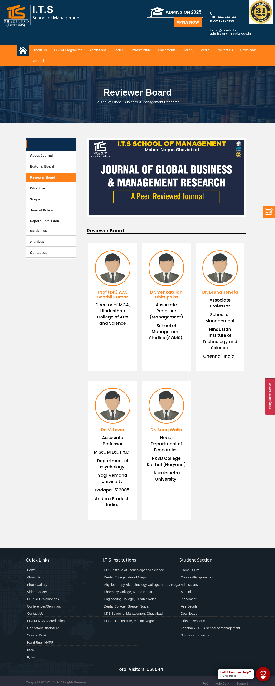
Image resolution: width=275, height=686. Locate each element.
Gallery (188, 50)
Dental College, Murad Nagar (125, 577)
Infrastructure (141, 50)
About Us (40, 50)
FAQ (205, 683)
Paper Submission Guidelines (44, 226)
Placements (166, 50)
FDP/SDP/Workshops (43, 599)
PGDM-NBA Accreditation (46, 621)
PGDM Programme (68, 50)
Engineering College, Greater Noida (130, 599)
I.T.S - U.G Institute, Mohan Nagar (129, 621)
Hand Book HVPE (40, 643)
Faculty (119, 50)
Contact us (38, 253)
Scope (35, 199)
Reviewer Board (42, 177)
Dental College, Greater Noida (126, 606)
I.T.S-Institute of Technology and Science (134, 570)
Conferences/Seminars (44, 606)
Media (204, 50)
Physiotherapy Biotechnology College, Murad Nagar (142, 585)
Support (242, 683)
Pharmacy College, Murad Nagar (128, 592)
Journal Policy (41, 210)
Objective (37, 188)
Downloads (248, 50)
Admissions (97, 50)
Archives (37, 242)
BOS (30, 650)
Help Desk (222, 683)
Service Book (37, 635)
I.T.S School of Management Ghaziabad (133, 613)
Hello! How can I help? (235, 672)
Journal (38, 61)
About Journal (41, 155)
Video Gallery (37, 592)
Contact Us (225, 50)
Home (31, 570)
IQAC (31, 657)
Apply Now (188, 22)
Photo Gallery (37, 585)
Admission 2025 (176, 12)
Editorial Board (42, 166)
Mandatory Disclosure (43, 628)
